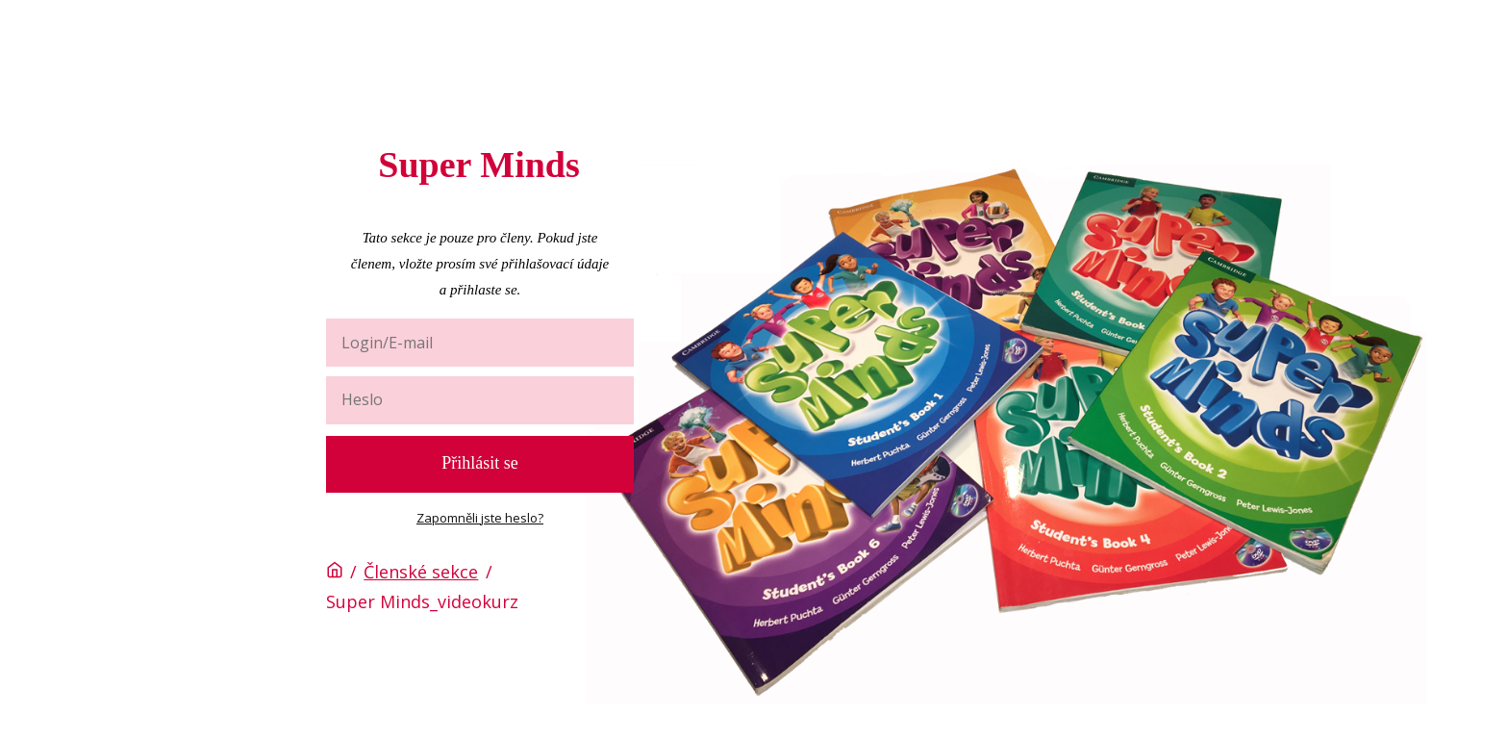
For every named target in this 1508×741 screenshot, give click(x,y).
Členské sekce (421, 571)
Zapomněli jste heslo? (479, 517)
